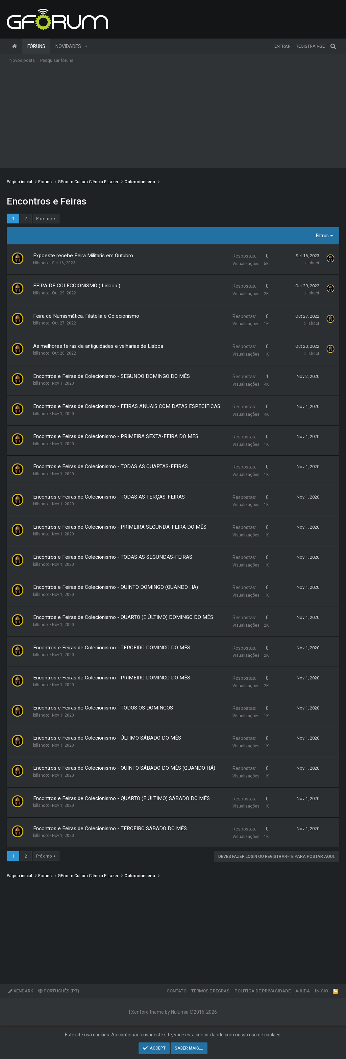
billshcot (41, 263)
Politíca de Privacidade (262, 990)
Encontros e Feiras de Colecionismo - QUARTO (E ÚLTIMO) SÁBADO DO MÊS (121, 798)
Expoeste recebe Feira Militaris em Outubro (83, 255)
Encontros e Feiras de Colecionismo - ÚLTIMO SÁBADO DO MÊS (107, 738)
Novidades (68, 46)
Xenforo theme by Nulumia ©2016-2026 (174, 1012)
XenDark (20, 990)
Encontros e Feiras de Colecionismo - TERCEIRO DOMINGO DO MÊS (111, 648)
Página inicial (14, 46)
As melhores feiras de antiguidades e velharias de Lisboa (98, 346)
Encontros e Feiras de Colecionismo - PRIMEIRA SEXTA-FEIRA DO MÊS (115, 436)
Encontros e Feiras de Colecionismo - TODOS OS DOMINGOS (103, 708)
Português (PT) (58, 990)
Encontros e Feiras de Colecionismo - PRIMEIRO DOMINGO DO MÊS (111, 678)
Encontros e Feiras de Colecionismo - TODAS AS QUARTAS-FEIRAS (110, 466)
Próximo (44, 218)
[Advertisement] (173, 117)
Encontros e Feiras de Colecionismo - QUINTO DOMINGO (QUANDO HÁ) (115, 587)
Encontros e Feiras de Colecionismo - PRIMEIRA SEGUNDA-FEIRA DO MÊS (119, 527)
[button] (86, 46)
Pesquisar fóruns (56, 60)
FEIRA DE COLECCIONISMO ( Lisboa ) (76, 286)
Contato (177, 990)
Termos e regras (210, 990)
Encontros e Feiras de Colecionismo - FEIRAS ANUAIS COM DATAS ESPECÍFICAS (126, 406)
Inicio (321, 990)
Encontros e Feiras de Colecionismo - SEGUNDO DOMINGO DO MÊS (111, 376)
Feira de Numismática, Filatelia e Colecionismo (86, 316)
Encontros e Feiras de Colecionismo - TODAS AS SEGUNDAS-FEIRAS (112, 557)
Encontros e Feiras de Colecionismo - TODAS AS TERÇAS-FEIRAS (109, 497)
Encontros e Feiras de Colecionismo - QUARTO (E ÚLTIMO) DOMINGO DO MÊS (123, 617)
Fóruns (36, 46)
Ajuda (302, 990)
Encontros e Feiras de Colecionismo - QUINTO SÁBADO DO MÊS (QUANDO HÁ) (124, 768)
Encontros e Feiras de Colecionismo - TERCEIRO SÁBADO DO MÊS (110, 828)
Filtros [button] (322, 235)
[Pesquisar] (333, 46)
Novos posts (22, 60)
